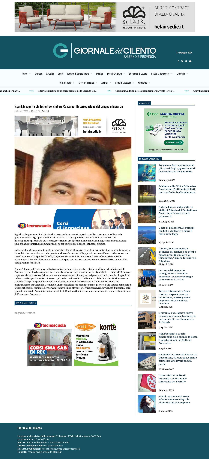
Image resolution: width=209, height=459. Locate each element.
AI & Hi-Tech (67, 82)
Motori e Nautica (88, 82)
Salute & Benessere (162, 73)
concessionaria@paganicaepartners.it (60, 448)
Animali (106, 82)
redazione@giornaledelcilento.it (45, 452)
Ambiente (144, 82)
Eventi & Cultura (116, 73)
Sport (60, 73)
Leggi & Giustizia (124, 82)
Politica (99, 73)
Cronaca (38, 73)
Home (26, 73)
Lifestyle (182, 73)
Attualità (50, 73)
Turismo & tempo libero (79, 73)
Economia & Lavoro (138, 73)
